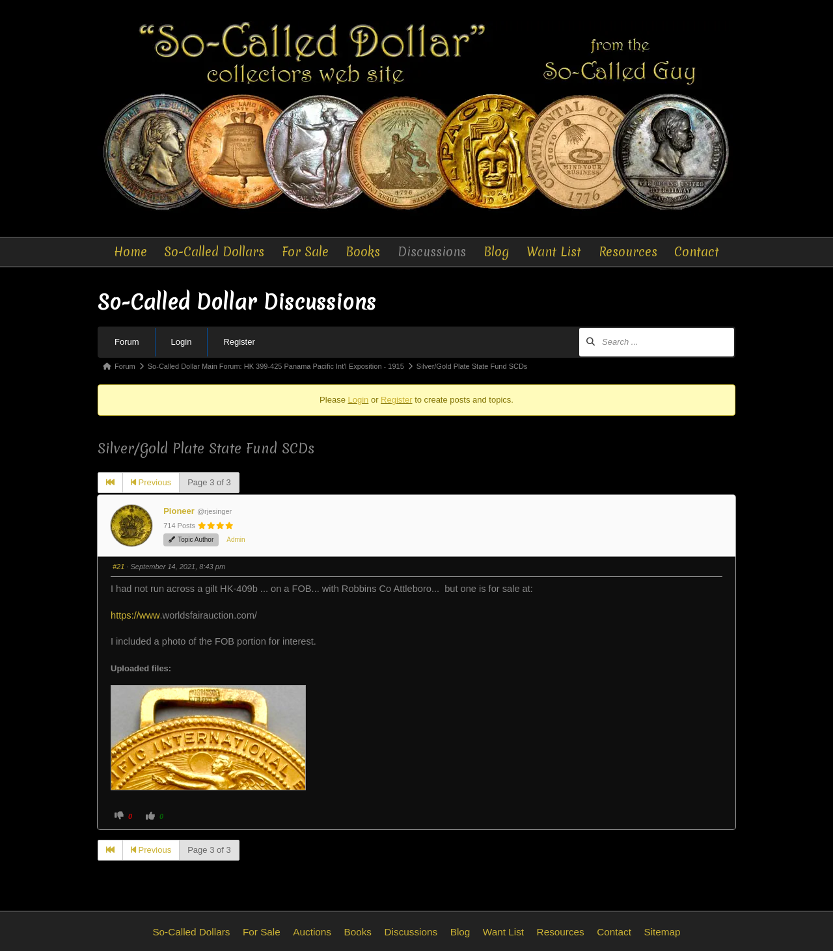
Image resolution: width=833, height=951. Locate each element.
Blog (497, 251)
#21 (118, 566)
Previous (151, 482)
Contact (696, 251)
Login (181, 342)
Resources (628, 251)
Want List (553, 251)
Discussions (432, 251)
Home (130, 251)
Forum (127, 342)
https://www (135, 615)
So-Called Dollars (214, 251)
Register (238, 342)
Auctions (312, 931)
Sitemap (662, 931)
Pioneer (179, 511)
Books (363, 251)
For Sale (305, 251)
